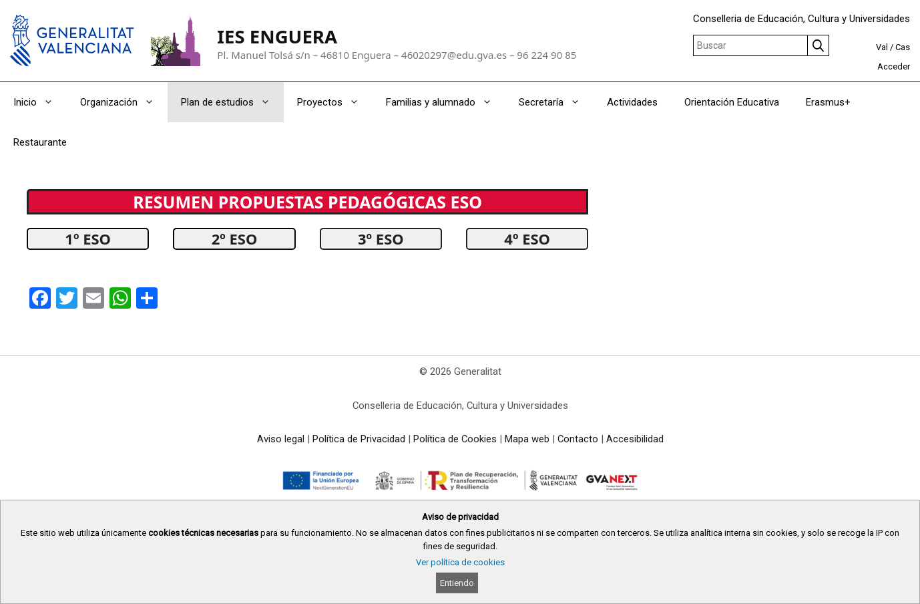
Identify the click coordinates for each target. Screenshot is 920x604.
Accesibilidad (635, 439)
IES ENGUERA (277, 36)
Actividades (632, 102)
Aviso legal (280, 439)
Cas (902, 47)
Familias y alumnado (445, 102)
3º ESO (381, 239)
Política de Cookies (455, 439)
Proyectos (335, 102)
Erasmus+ (828, 102)
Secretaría (556, 102)
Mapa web (527, 439)
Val (882, 47)
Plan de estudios (232, 102)
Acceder (893, 66)
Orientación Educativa (731, 102)
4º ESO (527, 239)
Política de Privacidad (358, 439)
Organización (124, 102)
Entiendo (457, 583)
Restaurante (40, 142)
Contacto (577, 439)
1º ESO (88, 239)
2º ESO (235, 239)
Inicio (40, 102)
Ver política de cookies (460, 562)
